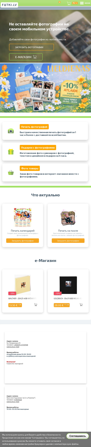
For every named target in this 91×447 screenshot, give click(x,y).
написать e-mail (13, 347)
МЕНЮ (85, 3)
